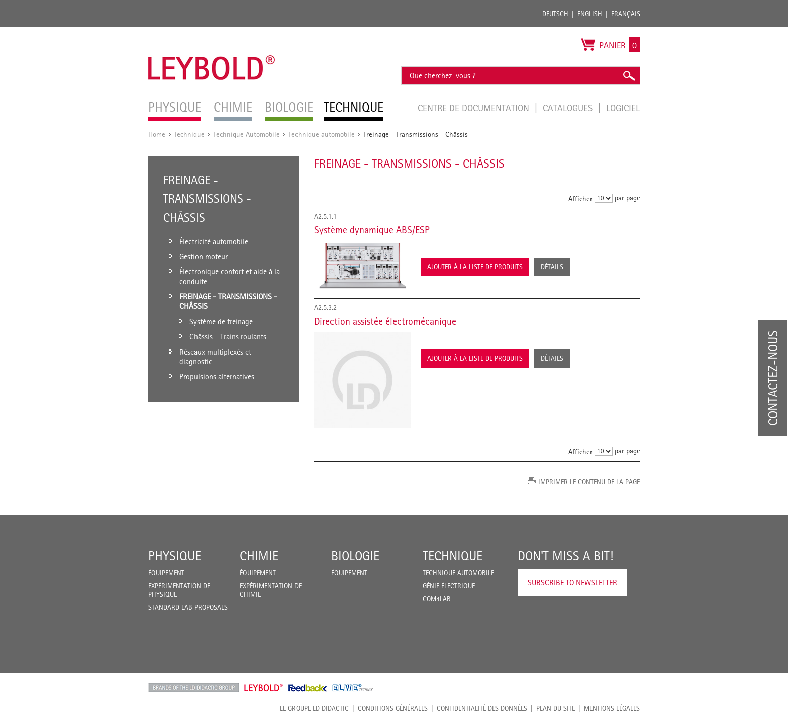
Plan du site (555, 708)
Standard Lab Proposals (188, 607)
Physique (174, 555)
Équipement (166, 573)
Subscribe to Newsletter (572, 582)
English (589, 14)
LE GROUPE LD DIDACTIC (314, 708)
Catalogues (569, 107)
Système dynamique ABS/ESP (372, 230)
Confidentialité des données (482, 708)
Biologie (355, 555)
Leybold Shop (263, 688)
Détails (552, 267)
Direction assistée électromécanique (385, 321)
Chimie (259, 555)
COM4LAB (437, 599)
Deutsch (555, 14)
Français (625, 14)
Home (156, 134)
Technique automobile (321, 134)
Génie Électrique (449, 586)
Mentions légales (612, 708)
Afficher (580, 198)
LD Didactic (193, 688)
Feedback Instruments (307, 688)
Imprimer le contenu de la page (589, 482)
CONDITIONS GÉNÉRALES (393, 708)
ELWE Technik (352, 688)
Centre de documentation (475, 107)
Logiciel (623, 107)
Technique (189, 134)
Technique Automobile (246, 134)
